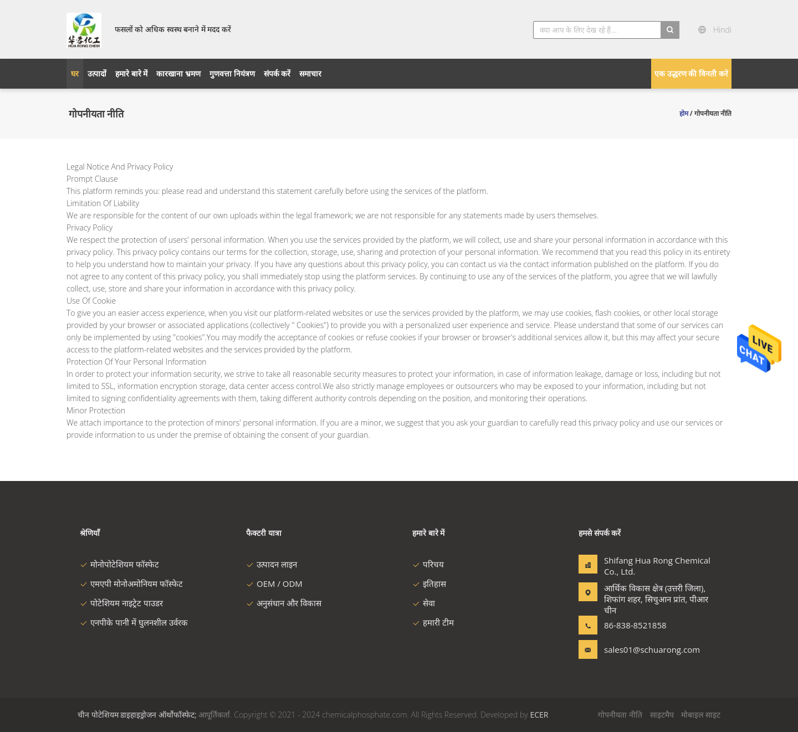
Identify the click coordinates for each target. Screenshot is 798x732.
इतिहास (429, 583)
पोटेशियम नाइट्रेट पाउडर (121, 602)
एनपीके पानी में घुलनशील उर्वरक (134, 622)
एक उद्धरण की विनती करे (691, 73)
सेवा (423, 602)
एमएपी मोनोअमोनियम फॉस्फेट (131, 583)
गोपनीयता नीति (620, 714)
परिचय (428, 564)
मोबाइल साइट (700, 714)
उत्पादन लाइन (271, 564)
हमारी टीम (433, 622)
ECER (539, 714)
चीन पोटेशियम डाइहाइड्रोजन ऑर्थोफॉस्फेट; (137, 714)
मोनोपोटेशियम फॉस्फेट (119, 564)
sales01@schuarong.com (639, 649)
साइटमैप (662, 714)
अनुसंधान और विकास (283, 602)
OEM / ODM (274, 583)
